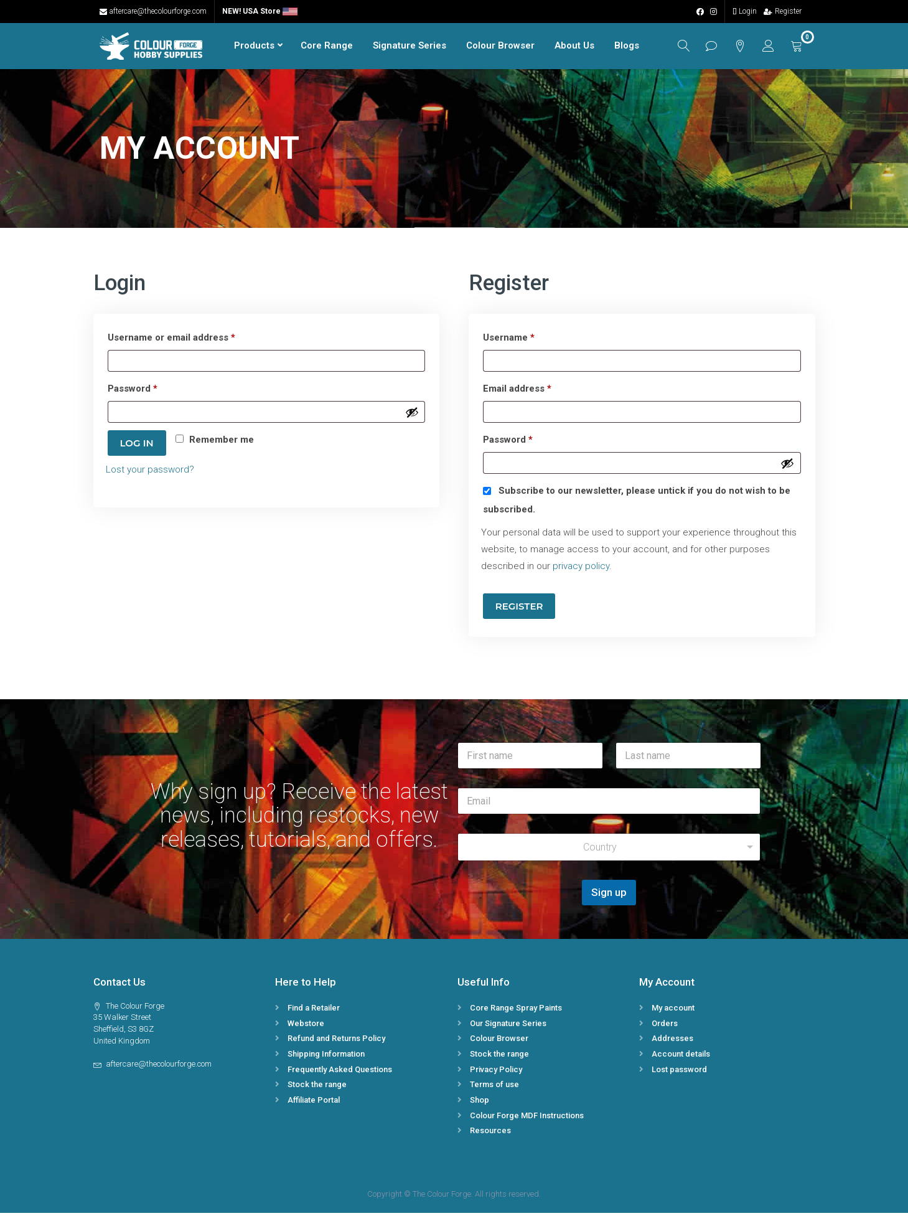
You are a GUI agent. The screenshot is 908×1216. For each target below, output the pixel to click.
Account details (681, 1057)
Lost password (679, 1072)
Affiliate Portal (314, 1103)
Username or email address (191, 339)
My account (673, 1011)
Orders (665, 1026)
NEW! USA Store (259, 11)
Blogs (617, 47)
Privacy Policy (496, 1072)
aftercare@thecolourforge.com (153, 11)
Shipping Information (326, 1057)
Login (744, 11)
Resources (490, 1134)
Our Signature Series (508, 1026)
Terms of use (494, 1088)
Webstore (306, 1026)
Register (783, 11)
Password (152, 390)
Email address (537, 390)
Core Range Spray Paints (516, 1011)
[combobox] (609, 851)
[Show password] (412, 415)
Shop (479, 1103)
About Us (565, 47)
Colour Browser (491, 47)
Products (245, 47)
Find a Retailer (314, 1011)
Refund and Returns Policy (336, 1042)
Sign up (609, 896)
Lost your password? (150, 473)
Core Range (317, 47)
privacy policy (581, 569)
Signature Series (400, 47)
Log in (137, 447)
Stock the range (317, 1088)
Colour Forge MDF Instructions (527, 1118)
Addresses (672, 1042)
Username (528, 339)
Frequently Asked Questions (340, 1072)
